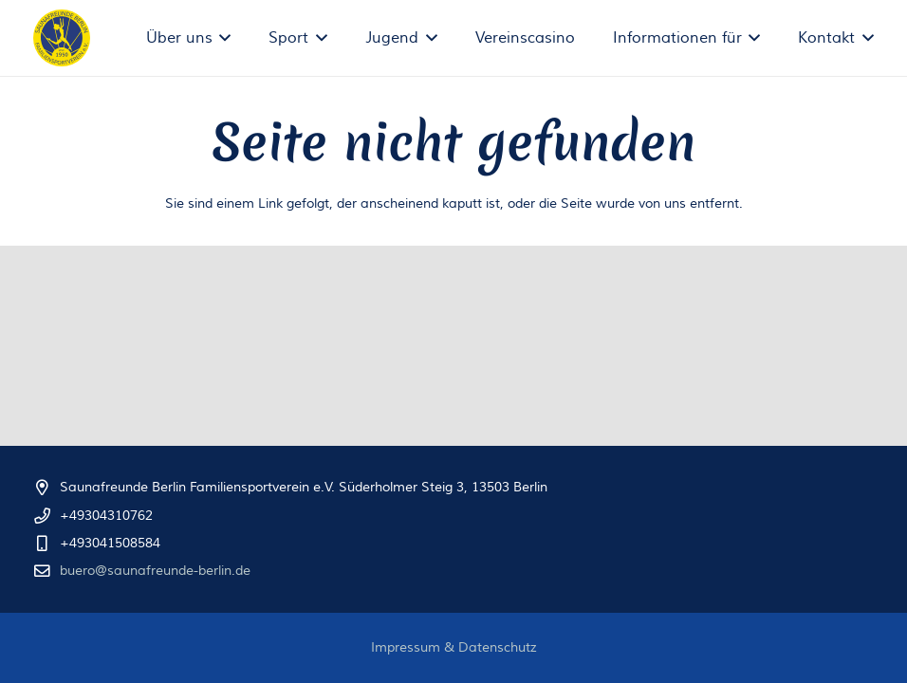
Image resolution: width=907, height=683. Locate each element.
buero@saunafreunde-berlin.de (155, 571)
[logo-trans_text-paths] (61, 37)
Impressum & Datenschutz (454, 647)
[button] (222, 38)
